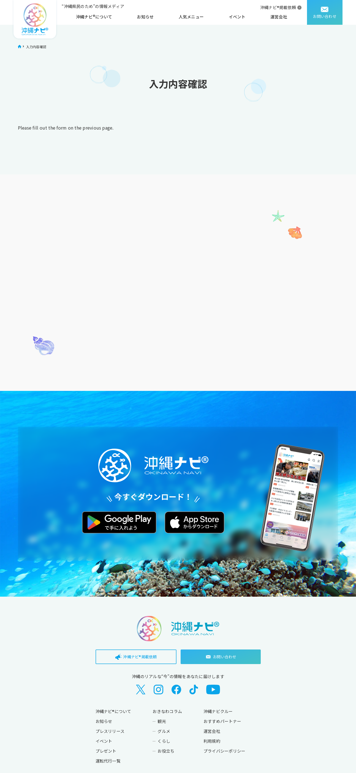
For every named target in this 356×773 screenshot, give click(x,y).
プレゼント (106, 751)
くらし (163, 741)
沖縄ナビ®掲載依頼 (278, 7)
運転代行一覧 (108, 761)
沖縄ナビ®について (94, 17)
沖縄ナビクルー (218, 711)
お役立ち (165, 751)
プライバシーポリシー (224, 751)
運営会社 (278, 17)
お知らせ (145, 17)
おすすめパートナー (222, 721)
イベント (237, 17)
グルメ (163, 731)
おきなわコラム (167, 711)
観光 (161, 721)
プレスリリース (110, 731)
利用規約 (211, 741)
